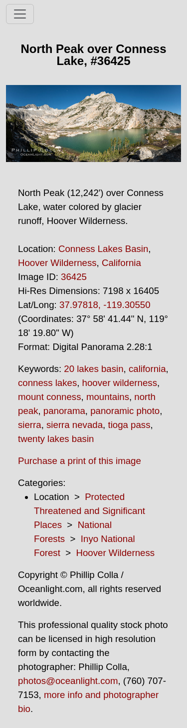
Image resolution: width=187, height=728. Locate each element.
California (121, 263)
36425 (74, 277)
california (147, 369)
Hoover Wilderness (57, 263)
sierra (29, 425)
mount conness (49, 397)
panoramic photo (125, 411)
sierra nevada (74, 425)
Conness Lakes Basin (103, 249)
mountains (107, 397)
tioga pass (129, 425)
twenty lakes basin (56, 439)
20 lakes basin (93, 369)
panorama (64, 411)
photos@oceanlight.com (68, 681)
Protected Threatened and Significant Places (89, 511)
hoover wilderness (119, 383)
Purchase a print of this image (79, 461)
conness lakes (47, 383)
